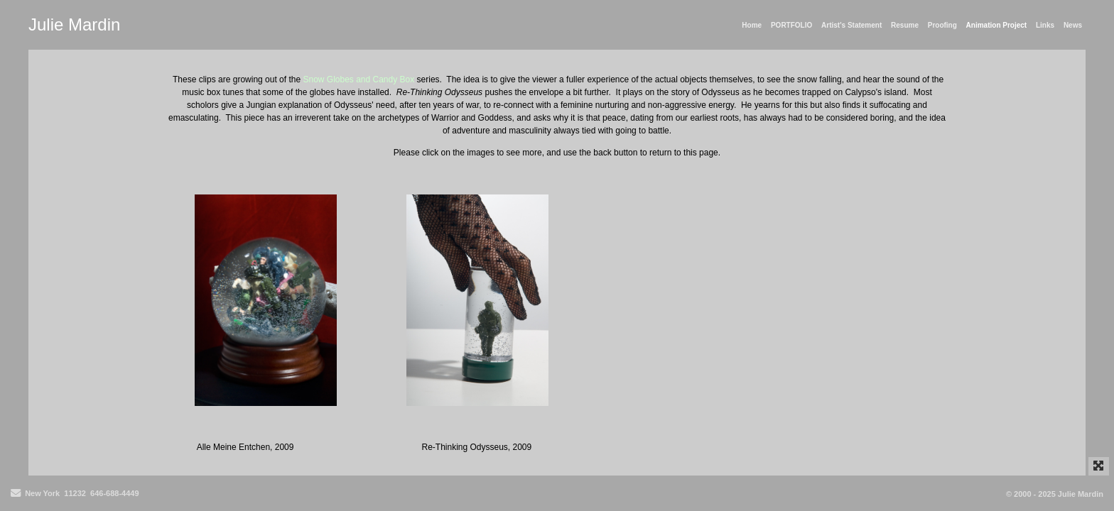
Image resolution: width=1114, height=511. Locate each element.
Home (752, 25)
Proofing (942, 25)
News (1073, 25)
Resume (905, 25)
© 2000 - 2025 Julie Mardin (1054, 494)
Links (1045, 25)
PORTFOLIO (791, 25)
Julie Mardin (74, 24)
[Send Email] (16, 494)
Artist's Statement (851, 25)
